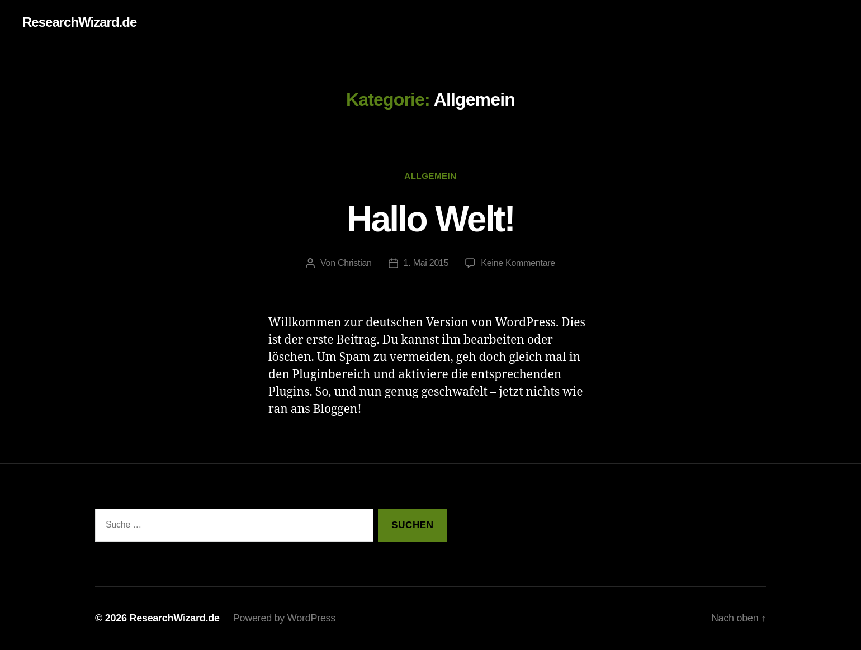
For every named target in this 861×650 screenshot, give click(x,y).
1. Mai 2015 (426, 263)
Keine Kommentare (518, 263)
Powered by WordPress (284, 618)
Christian (355, 263)
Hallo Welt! (430, 219)
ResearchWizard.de (79, 22)
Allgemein (430, 176)
